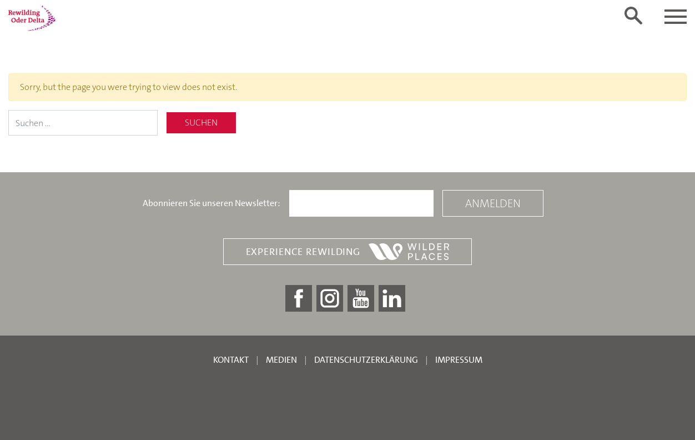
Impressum (458, 360)
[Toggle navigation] (675, 17)
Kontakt (231, 360)
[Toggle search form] (633, 15)
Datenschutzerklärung (366, 360)
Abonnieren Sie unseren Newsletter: (211, 203)
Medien (281, 360)
